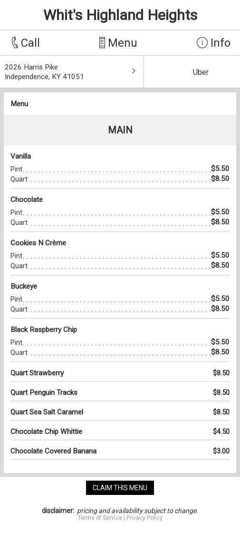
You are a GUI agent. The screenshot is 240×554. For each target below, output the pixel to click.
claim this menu (120, 488)
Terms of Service (100, 517)
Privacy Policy (144, 517)
